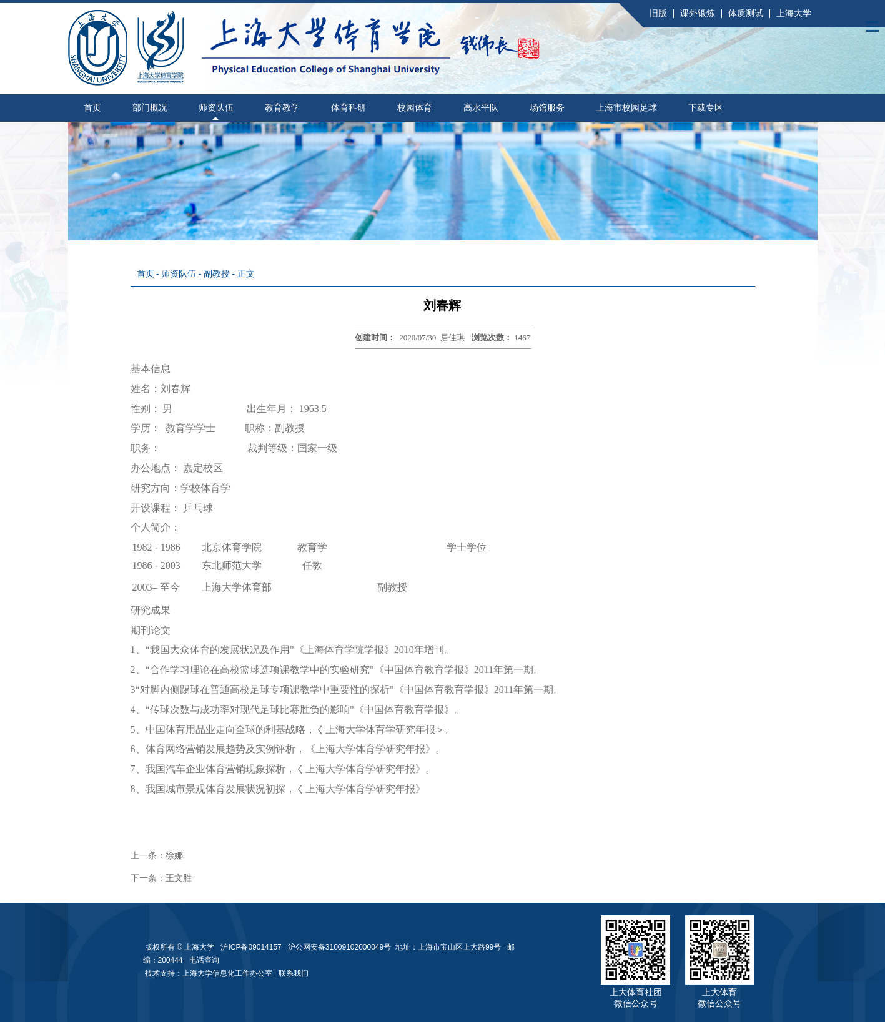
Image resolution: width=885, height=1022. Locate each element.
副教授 (218, 273)
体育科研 (348, 107)
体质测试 (745, 13)
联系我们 (294, 973)
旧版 (658, 13)
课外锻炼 (697, 13)
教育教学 (282, 107)
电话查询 (204, 960)
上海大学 (793, 13)
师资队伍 (216, 107)
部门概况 (149, 107)
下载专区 (705, 107)
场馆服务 (547, 107)
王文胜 (179, 878)
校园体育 (414, 107)
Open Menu (872, 26)
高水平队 (480, 107)
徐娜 (174, 855)
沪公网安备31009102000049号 (339, 947)
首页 (92, 107)
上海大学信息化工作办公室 (230, 973)
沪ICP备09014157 (252, 947)
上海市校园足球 (626, 107)
